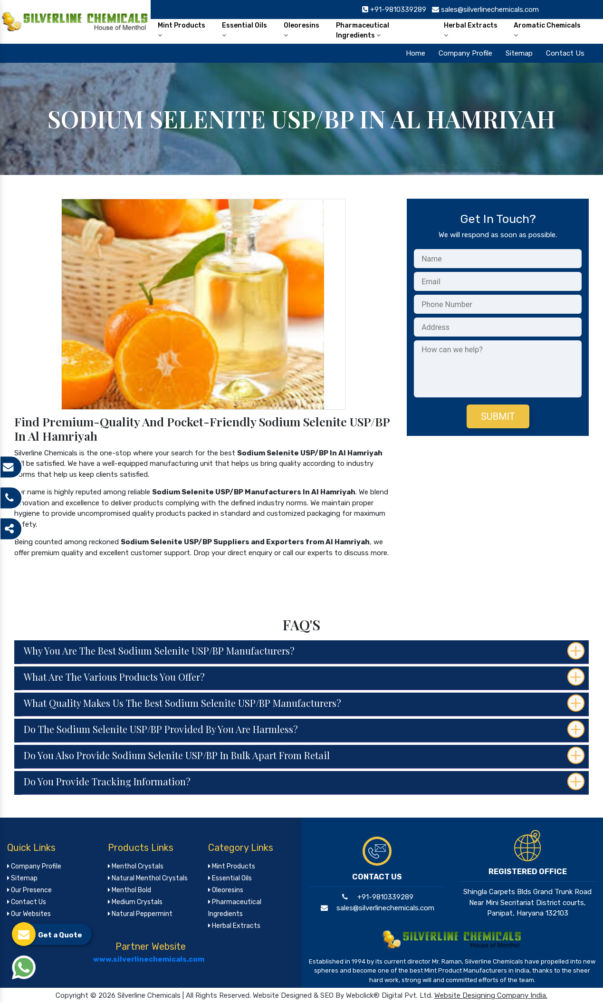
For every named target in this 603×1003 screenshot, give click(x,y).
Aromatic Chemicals (547, 30)
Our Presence (29, 890)
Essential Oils (244, 30)
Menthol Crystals (135, 866)
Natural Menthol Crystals (148, 878)
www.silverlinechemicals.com (148, 959)
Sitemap (519, 53)
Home (415, 53)
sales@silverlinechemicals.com (376, 908)
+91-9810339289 (376, 897)
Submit (498, 416)
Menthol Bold (129, 890)
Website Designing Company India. (490, 995)
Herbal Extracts (471, 30)
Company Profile (465, 53)
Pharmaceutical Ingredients (362, 30)
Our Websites (29, 914)
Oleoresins (301, 30)
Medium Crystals (135, 902)
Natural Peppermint (140, 914)
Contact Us (565, 53)
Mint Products (181, 30)
